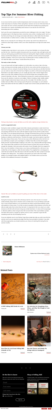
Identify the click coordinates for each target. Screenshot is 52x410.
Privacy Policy (30, 406)
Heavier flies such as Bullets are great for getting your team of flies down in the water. (24, 194)
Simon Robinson (21, 17)
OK (49, 408)
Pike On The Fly (44, 261)
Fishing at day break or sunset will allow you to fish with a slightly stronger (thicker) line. (24, 122)
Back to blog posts (6, 261)
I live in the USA (8, 396)
